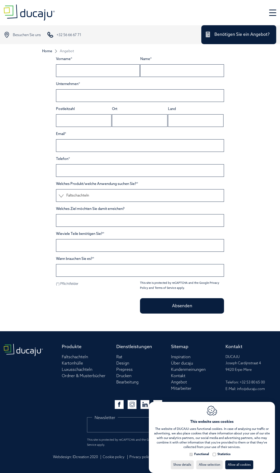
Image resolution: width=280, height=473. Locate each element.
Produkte (71, 347)
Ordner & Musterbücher (83, 376)
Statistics (224, 449)
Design (122, 363)
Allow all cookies (239, 460)
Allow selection (209, 460)
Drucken (123, 376)
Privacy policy (140, 457)
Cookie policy (114, 457)
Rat (119, 357)
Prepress (124, 369)
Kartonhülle (72, 363)
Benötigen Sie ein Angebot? (242, 34)
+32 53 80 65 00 (252, 382)
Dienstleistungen (134, 347)
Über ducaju (182, 363)
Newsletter (105, 417)
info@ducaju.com (251, 389)
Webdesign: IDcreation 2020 (75, 457)
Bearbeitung (127, 382)
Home (47, 51)
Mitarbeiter (181, 388)
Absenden (182, 306)
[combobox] (140, 195)
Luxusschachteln (77, 369)
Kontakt (178, 376)
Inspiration (180, 357)
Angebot (179, 382)
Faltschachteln (75, 357)
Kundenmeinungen (188, 369)
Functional (201, 449)
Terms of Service (165, 288)
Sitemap (179, 347)
